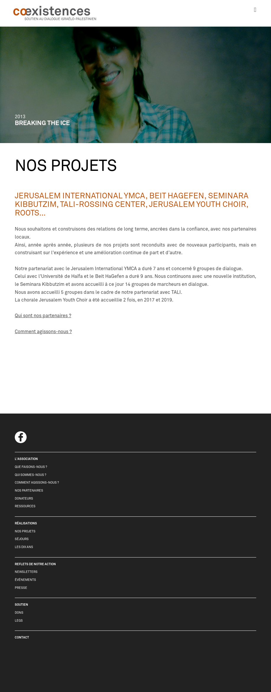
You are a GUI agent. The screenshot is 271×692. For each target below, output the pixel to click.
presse (21, 588)
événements (25, 580)
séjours (22, 539)
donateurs (24, 498)
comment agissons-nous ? (37, 482)
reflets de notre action (35, 564)
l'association (26, 459)
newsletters (26, 572)
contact (22, 637)
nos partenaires (29, 490)
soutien (21, 605)
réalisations (26, 523)
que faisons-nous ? (31, 467)
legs (19, 621)
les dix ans (24, 547)
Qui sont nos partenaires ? (43, 316)
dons (19, 613)
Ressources (25, 506)
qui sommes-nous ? (30, 475)
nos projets (25, 531)
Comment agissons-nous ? (43, 332)
